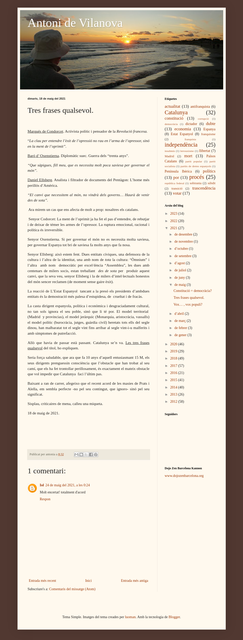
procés (196, 177)
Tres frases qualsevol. (188, 298)
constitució (174, 118)
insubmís (170, 150)
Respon (45, 499)
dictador (191, 124)
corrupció (203, 118)
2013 (174, 394)
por (176, 177)
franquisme (208, 134)
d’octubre (181, 249)
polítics (209, 171)
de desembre (183, 234)
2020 (174, 344)
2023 (174, 213)
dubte (210, 123)
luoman (130, 617)
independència (181, 145)
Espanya (209, 129)
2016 (174, 373)
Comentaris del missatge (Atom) (72, 589)
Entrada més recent (42, 581)
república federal (174, 183)
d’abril (179, 314)
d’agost (180, 263)
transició (176, 188)
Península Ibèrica (178, 171)
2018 (174, 358)
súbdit (212, 183)
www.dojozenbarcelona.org (184, 476)
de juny (180, 277)
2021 (174, 228)
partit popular (193, 161)
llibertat (204, 151)
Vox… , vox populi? (187, 304)
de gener (180, 335)
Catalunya (176, 112)
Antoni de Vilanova (75, 22)
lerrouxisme (187, 150)
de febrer (181, 328)
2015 (174, 380)
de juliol (180, 270)
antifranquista (200, 106)
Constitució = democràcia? (192, 291)
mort (188, 155)
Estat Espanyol (182, 134)
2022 (174, 221)
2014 (174, 387)
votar (177, 193)
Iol (42, 485)
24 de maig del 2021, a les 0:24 (67, 485)
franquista (190, 139)
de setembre (183, 256)
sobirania (195, 183)
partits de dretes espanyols (196, 166)
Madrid (169, 156)
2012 (174, 401)
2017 (174, 366)
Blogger (174, 617)
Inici (88, 581)
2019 (174, 351)
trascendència (203, 188)
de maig (180, 285)
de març (180, 321)
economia (182, 129)
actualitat (173, 106)
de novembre (184, 241)
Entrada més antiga (134, 581)
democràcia (171, 124)
